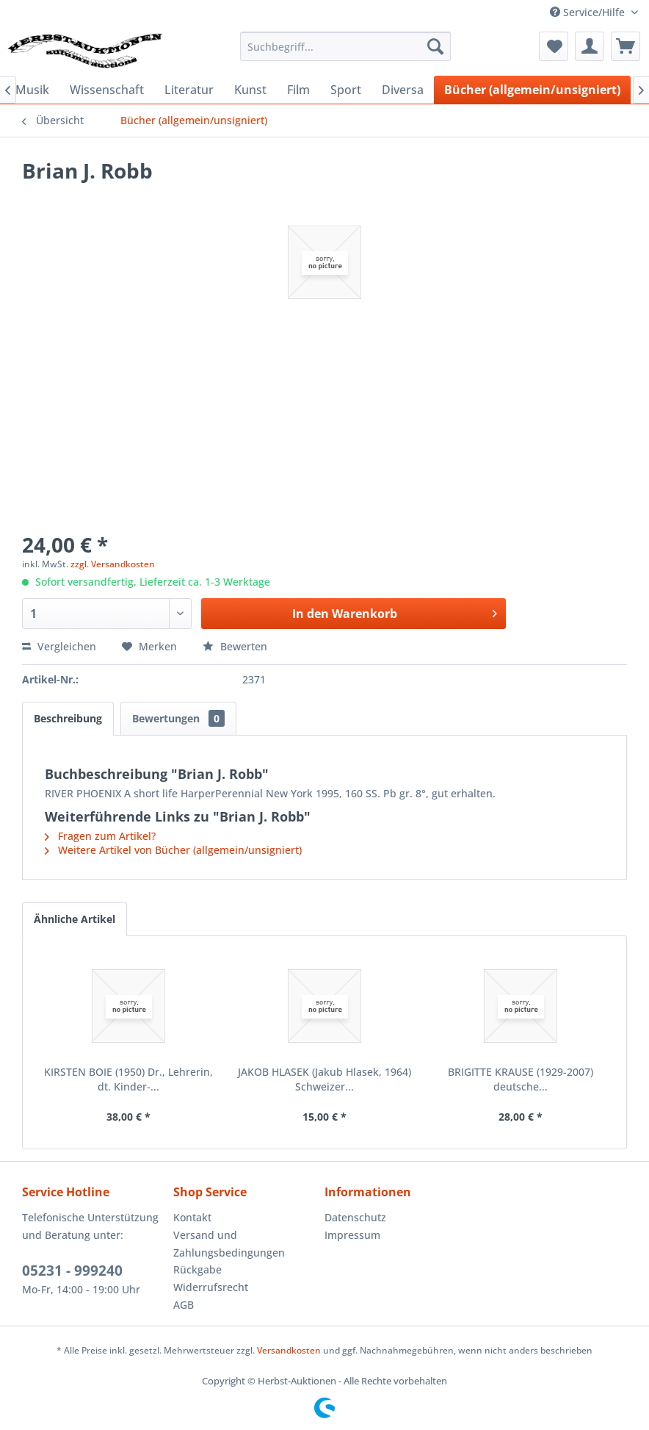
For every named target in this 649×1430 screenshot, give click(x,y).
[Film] (298, 90)
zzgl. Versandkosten (112, 564)
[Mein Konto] (589, 46)
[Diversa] (402, 90)
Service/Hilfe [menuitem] (589, 12)
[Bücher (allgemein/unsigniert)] (532, 90)
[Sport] (345, 90)
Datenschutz (355, 1217)
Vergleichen (59, 646)
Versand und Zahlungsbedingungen (229, 1244)
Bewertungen (178, 718)
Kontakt (192, 1217)
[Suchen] (435, 46)
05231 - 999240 (72, 1270)
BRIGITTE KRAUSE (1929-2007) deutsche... (520, 1079)
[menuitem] (345, 46)
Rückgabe (197, 1269)
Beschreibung (68, 718)
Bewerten (235, 646)
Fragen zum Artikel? (100, 836)
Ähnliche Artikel (74, 919)
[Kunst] (250, 90)
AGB (183, 1305)
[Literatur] (189, 90)
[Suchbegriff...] (345, 46)
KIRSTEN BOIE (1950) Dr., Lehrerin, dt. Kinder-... (128, 1079)
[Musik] (32, 90)
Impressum (352, 1235)
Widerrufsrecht (210, 1287)
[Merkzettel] (553, 46)
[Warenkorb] (625, 46)
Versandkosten (289, 1350)
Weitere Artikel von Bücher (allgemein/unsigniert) (173, 850)
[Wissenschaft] (106, 90)
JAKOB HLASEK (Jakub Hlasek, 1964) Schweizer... (324, 1079)
